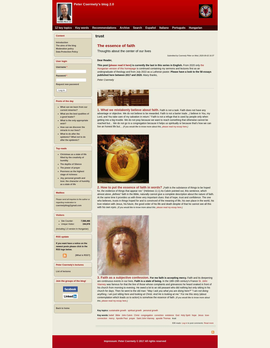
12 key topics (63, 27)
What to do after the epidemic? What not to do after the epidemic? (73, 137)
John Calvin (127, 315)
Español (151, 27)
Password (61, 76)
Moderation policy (65, 49)
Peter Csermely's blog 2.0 (94, 4)
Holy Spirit (185, 315)
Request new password (67, 84)
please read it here (120, 65)
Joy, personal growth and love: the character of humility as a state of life (75, 181)
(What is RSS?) (82, 255)
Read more (209, 323)
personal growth (150, 310)
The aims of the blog (66, 45)
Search (137, 27)
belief (111, 315)
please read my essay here (174, 126)
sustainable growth (117, 310)
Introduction (62, 42)
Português (178, 27)
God (177, 315)
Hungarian (195, 27)
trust (174, 318)
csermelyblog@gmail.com (68, 205)
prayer (132, 318)
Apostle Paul (122, 318)
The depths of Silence (71, 164)
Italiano (164, 27)
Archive (124, 27)
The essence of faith (116, 45)
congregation (147, 315)
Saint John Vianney (145, 318)
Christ (136, 315)
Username (61, 67)
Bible (118, 315)
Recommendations (104, 27)
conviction (159, 315)
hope (194, 315)
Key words (82, 27)
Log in (184, 323)
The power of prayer (70, 168)
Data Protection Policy (67, 52)
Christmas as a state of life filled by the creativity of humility (73, 157)
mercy (112, 318)
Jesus (200, 315)
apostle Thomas (163, 318)
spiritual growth (135, 310)
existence (169, 315)
